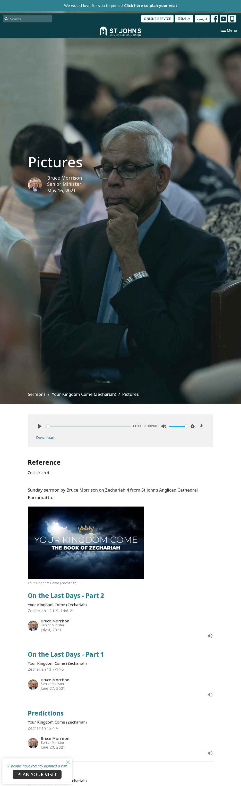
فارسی (202, 18)
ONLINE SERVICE (157, 18)
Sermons (37, 394)
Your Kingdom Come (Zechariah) (84, 394)
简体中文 (184, 18)
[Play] (40, 426)
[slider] (88, 426)
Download (45, 437)
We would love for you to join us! (121, 5)
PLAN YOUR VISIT (37, 774)
